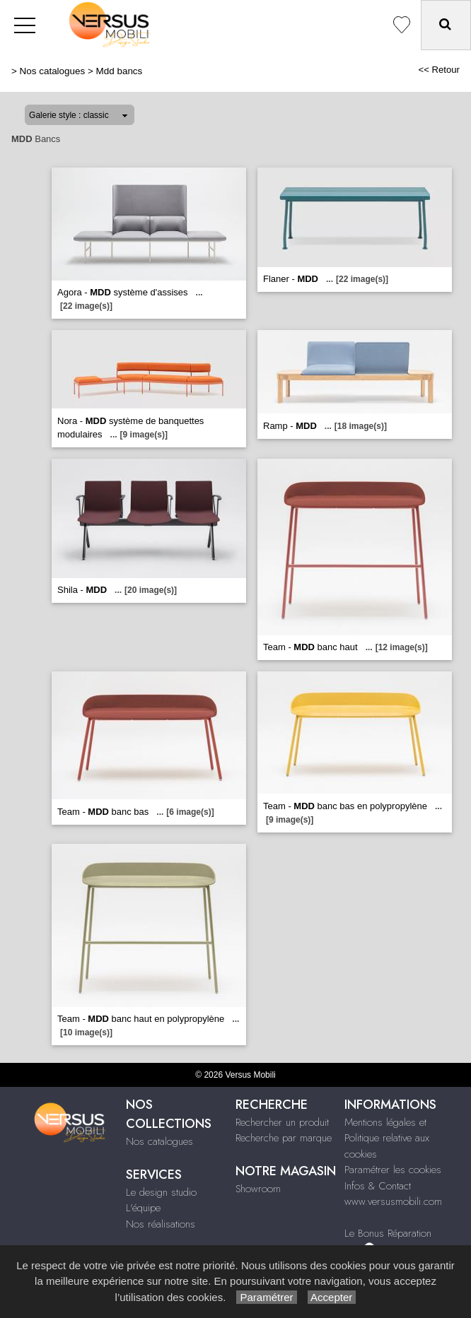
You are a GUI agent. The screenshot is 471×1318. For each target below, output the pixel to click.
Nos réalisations (160, 1224)
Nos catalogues (53, 71)
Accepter (332, 1297)
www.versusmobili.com (393, 1201)
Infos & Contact (377, 1186)
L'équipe (143, 1208)
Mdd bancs (119, 71)
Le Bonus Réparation (387, 1233)
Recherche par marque (284, 1138)
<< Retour (439, 69)
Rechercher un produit (282, 1122)
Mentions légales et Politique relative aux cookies (386, 1138)
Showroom (258, 1188)
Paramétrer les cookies (392, 1169)
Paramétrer (266, 1297)
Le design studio (161, 1192)
